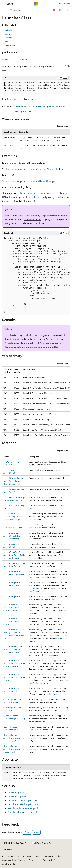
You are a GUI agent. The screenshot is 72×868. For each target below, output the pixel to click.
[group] (36, 87)
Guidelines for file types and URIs (23, 811)
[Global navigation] (3, 3)
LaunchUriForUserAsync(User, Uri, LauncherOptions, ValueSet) (14, 663)
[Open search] (60, 3)
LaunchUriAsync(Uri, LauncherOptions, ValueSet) (13, 574)
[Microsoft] (36, 4)
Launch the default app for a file (22, 800)
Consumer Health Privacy (13, 860)
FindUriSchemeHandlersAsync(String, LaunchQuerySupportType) (13, 481)
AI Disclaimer (7, 856)
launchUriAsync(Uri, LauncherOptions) (38, 193)
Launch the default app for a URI (23, 804)
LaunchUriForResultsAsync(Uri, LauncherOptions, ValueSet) (12, 607)
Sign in (67, 3)
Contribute (48, 856)
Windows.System (17, 10)
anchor (16, 223)
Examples (8, 33)
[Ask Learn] (54, 10)
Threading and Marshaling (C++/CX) (23, 342)
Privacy (59, 856)
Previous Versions (24, 856)
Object (17, 99)
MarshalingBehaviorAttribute (51, 106)
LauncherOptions (15, 792)
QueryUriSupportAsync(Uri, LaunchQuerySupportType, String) (13, 738)
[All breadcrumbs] (4, 10)
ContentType (34, 588)
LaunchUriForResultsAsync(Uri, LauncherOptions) (12, 621)
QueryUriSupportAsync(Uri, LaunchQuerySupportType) (13, 749)
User (60, 638)
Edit (67, 66)
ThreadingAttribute (22, 111)
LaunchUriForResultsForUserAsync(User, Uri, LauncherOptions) (13, 649)
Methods (8, 41)
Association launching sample (21, 808)
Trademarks (48, 860)
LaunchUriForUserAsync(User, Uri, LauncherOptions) (14, 677)
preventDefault (52, 215)
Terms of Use (34, 860)
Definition (8, 30)
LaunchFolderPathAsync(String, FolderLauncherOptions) (12, 536)
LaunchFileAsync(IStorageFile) (44, 168)
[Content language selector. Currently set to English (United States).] (15, 843)
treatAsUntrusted (37, 197)
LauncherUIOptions (16, 796)
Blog (37, 856)
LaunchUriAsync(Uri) (40, 181)
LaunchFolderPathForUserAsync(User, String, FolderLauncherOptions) (14, 555)
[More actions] (67, 10)
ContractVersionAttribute (25, 106)
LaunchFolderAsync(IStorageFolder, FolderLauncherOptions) (13, 516)
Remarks (8, 37)
